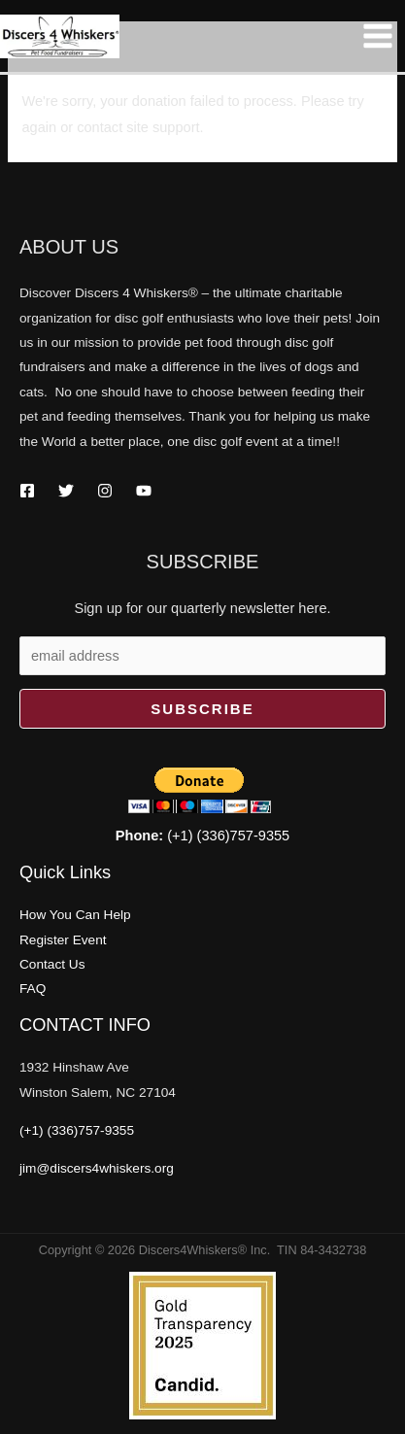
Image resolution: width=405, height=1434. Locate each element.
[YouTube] (144, 490)
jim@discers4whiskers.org (96, 1168)
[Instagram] (105, 490)
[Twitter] (66, 490)
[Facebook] (27, 490)
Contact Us (52, 964)
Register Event (63, 940)
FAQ (32, 988)
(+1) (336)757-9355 (202, 835)
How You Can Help (75, 914)
